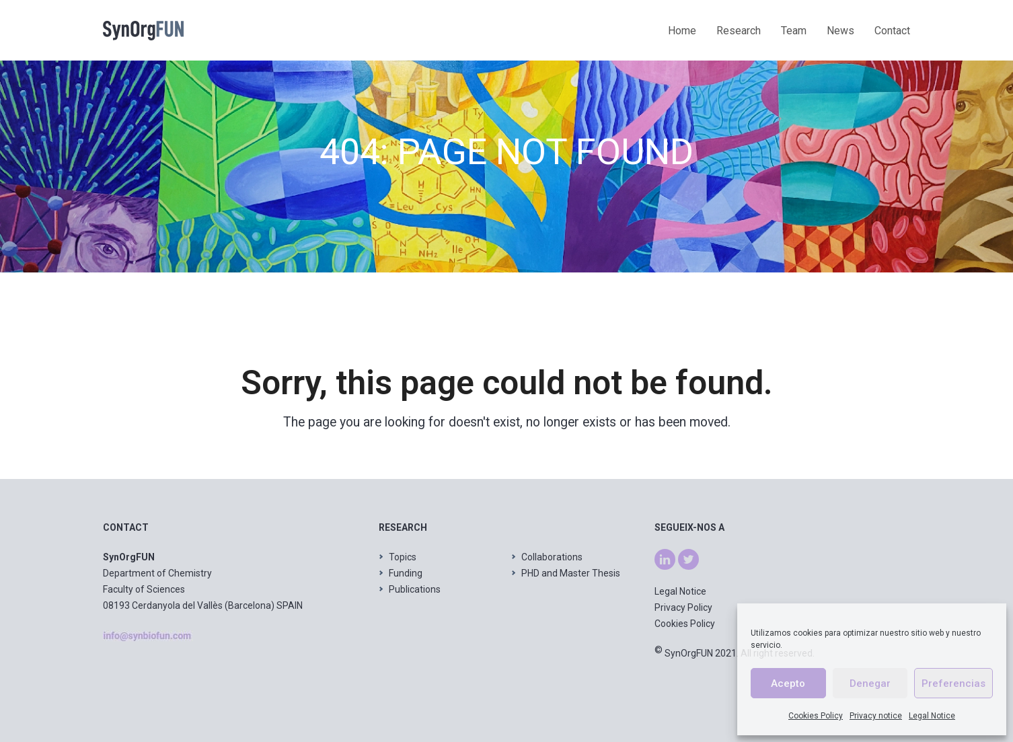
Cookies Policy (815, 715)
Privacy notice (876, 715)
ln (658, 557)
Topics (402, 557)
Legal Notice (932, 715)
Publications (415, 589)
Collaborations (552, 557)
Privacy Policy (683, 607)
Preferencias (953, 683)
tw (683, 557)
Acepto (788, 683)
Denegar (870, 683)
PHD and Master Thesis (570, 573)
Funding (405, 573)
